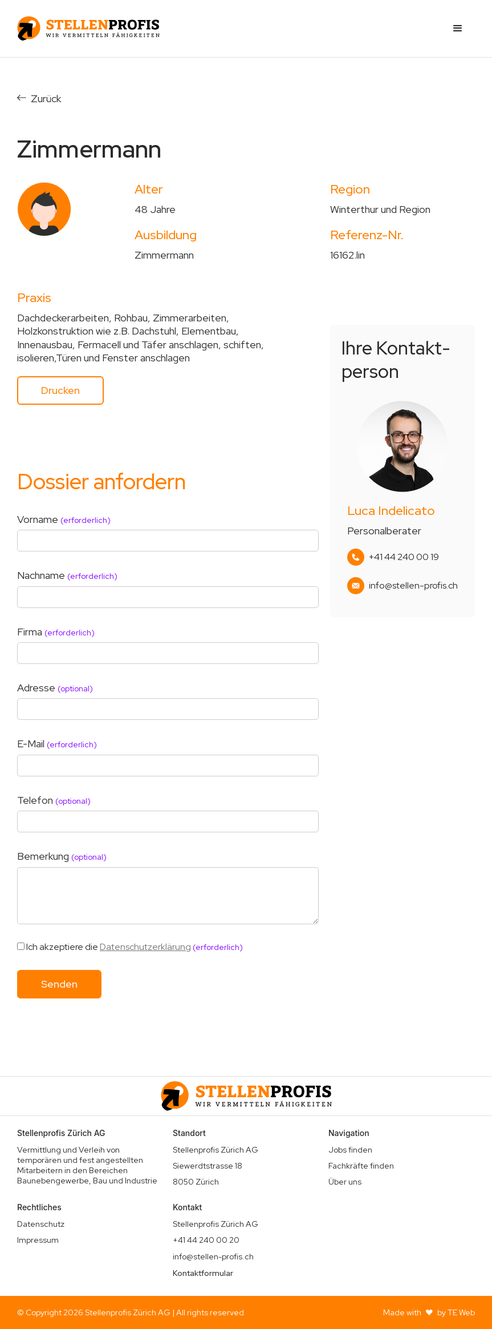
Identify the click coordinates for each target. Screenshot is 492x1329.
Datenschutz (40, 1224)
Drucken (60, 390)
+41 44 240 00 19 (404, 557)
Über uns (344, 1182)
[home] (88, 28)
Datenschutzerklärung (145, 947)
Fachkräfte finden (361, 1166)
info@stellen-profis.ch (413, 585)
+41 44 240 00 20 (206, 1240)
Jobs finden (350, 1150)
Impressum (38, 1240)
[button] (458, 28)
